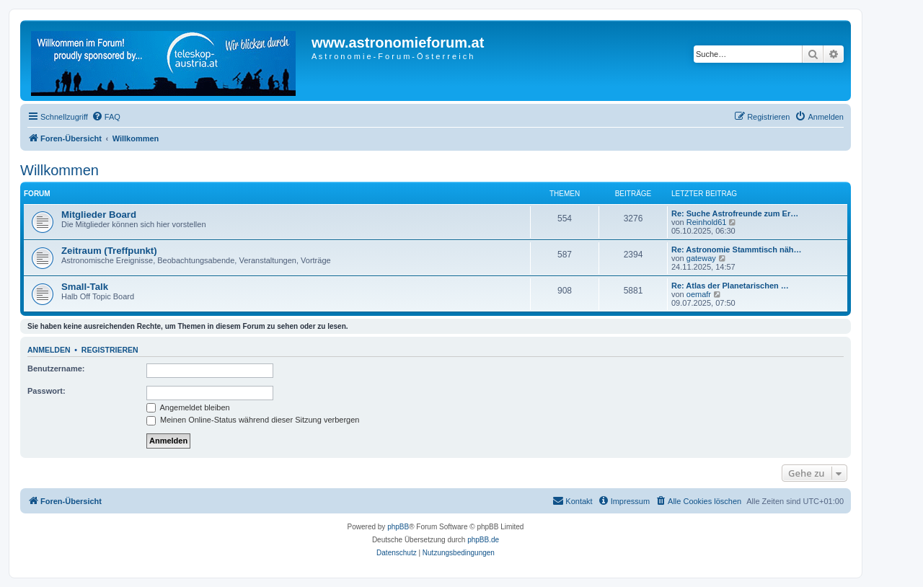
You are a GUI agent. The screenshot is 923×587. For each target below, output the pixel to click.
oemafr (698, 294)
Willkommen (59, 170)
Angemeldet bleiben (188, 407)
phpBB (398, 527)
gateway (701, 258)
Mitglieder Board (98, 214)
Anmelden (49, 349)
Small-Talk (84, 286)
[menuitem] (106, 116)
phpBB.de (483, 540)
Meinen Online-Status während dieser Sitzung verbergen (252, 419)
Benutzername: (55, 368)
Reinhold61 (706, 222)
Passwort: (46, 391)
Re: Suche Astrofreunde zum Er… (734, 213)
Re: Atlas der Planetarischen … (730, 285)
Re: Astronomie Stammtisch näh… (736, 249)
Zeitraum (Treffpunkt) (109, 250)
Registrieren (109, 349)
